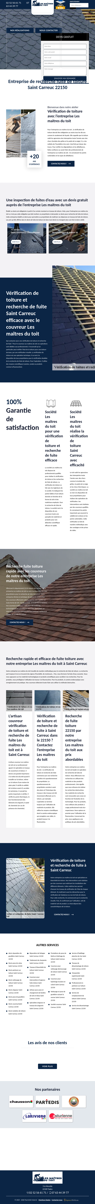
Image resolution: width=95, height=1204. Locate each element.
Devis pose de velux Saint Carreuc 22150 (15, 964)
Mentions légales (44, 1200)
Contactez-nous (57, 1200)
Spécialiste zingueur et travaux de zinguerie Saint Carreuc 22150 (37, 1006)
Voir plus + (16, 242)
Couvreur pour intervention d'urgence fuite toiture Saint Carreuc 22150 (37, 981)
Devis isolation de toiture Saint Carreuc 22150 (17, 1012)
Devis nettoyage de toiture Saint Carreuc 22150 (16, 983)
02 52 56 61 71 (13, 2)
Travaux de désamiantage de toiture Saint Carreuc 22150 (80, 966)
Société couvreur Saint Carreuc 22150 (58, 1005)
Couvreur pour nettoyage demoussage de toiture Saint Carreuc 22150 (59, 970)
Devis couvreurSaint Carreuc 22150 (15, 1005)
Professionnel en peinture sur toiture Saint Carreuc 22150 (79, 986)
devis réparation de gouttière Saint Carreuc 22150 (16, 956)
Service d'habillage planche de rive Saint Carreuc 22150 (79, 956)
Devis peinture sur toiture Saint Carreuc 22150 (16, 973)
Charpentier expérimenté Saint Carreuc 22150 (78, 976)
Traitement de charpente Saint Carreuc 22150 (38, 961)
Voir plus (47, 1066)
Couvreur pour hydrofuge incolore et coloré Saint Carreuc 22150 (58, 983)
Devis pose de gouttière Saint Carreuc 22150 (16, 998)
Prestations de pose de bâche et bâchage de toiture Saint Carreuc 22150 (58, 957)
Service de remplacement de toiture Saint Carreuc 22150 (79, 997)
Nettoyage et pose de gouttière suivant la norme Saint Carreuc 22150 (58, 996)
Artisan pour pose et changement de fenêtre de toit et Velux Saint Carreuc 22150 (38, 994)
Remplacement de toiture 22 (65, 232)
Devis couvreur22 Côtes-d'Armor (25, 232)
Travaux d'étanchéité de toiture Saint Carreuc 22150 (38, 970)
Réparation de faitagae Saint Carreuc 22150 (37, 954)
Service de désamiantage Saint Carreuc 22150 (80, 1007)
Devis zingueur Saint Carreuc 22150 (15, 991)
